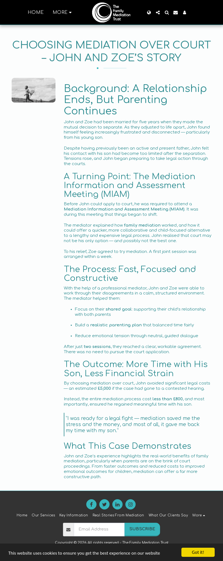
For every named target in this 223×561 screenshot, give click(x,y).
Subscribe (142, 529)
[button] (158, 12)
